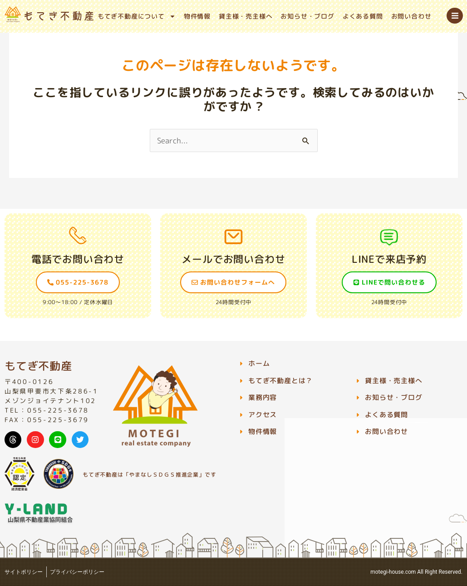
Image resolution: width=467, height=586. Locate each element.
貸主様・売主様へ (245, 16)
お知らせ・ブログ (307, 16)
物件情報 (197, 16)
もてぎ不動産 (38, 366)
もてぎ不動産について (137, 16)
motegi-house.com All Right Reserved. (416, 572)
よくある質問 (363, 16)
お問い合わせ (411, 16)
